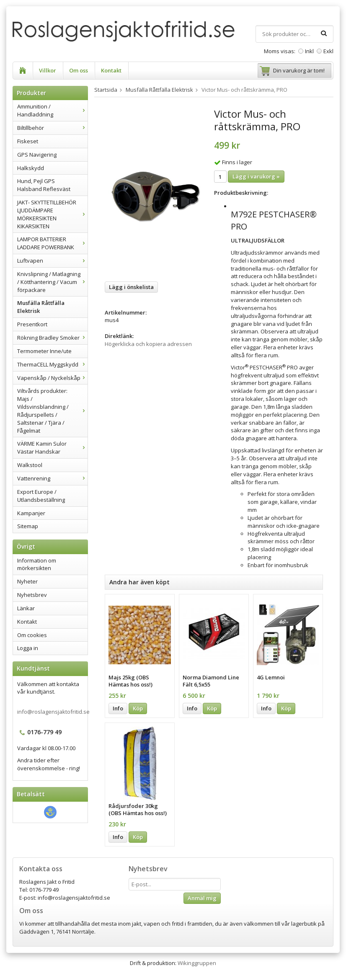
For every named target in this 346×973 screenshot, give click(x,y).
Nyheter (27, 581)
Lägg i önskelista (131, 287)
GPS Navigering (37, 154)
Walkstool (29, 465)
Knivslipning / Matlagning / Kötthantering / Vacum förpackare (52, 282)
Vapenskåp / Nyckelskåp (52, 378)
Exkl (328, 51)
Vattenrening (52, 478)
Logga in (27, 648)
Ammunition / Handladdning (52, 110)
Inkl (309, 51)
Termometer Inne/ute (44, 351)
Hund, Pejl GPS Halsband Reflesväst (43, 185)
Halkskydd (30, 168)
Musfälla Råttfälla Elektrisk (41, 307)
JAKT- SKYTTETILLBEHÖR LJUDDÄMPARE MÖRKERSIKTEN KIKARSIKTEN (52, 214)
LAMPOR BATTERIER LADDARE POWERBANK (52, 243)
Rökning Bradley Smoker (52, 337)
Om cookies (32, 635)
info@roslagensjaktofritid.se (53, 711)
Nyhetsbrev (32, 595)
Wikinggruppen (197, 963)
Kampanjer (31, 513)
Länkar (26, 608)
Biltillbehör (52, 128)
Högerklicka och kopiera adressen (148, 344)
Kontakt (111, 70)
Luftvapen (52, 260)
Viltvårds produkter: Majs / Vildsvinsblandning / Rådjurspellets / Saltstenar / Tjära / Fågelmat (52, 410)
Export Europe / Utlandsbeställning (41, 495)
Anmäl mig (202, 898)
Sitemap (27, 526)
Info (118, 708)
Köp (138, 708)
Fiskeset (27, 141)
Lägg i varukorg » (256, 176)
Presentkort (32, 324)
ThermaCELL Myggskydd (52, 364)
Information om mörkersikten (36, 564)
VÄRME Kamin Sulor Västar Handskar (52, 447)
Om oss (78, 70)
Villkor (47, 70)
